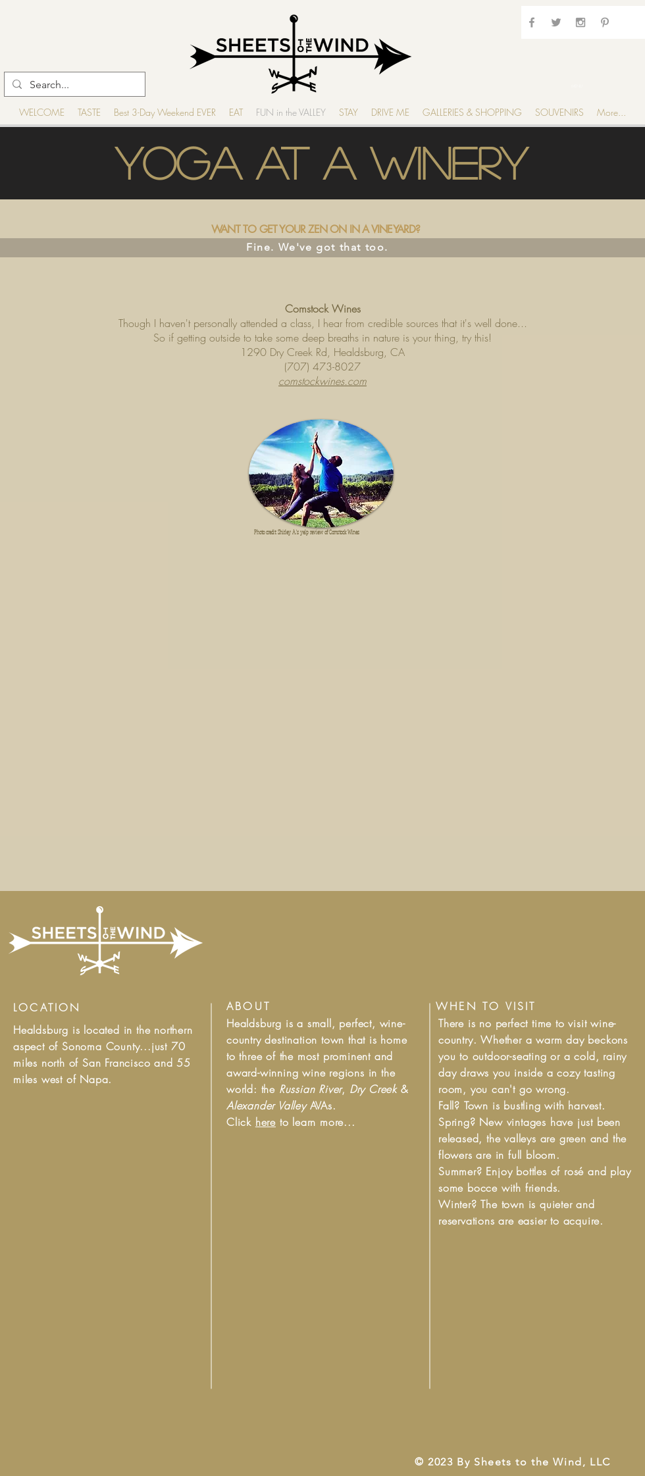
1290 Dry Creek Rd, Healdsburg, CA (322, 352)
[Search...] (73, 84)
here (265, 1122)
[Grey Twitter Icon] (556, 22)
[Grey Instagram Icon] (580, 22)
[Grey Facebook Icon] (531, 22)
